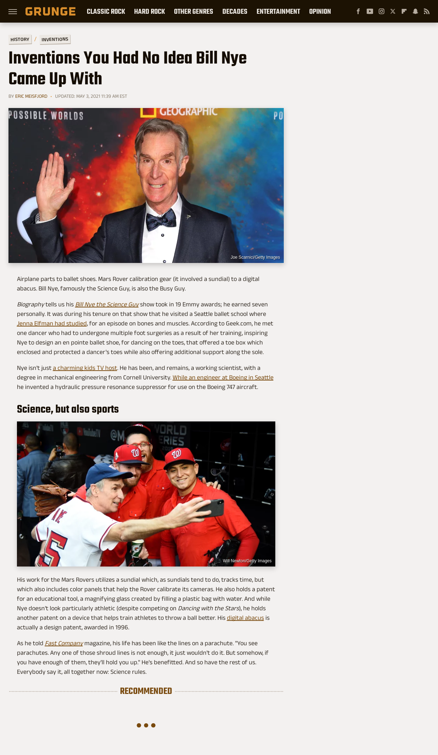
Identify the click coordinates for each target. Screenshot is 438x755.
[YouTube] (370, 11)
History (19, 39)
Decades (234, 11)
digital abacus (245, 617)
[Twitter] (393, 11)
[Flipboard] (404, 11)
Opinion (320, 11)
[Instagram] (381, 11)
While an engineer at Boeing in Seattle (223, 377)
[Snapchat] (415, 11)
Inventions (54, 39)
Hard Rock (149, 11)
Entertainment (278, 11)
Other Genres (193, 11)
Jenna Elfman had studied (52, 323)
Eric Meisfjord (31, 96)
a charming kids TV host (85, 367)
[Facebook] (358, 11)
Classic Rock (106, 11)
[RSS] (427, 11)
